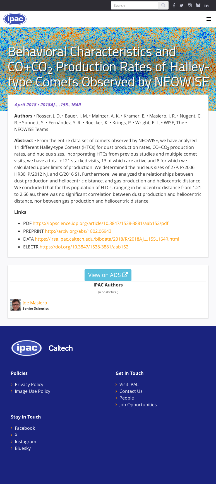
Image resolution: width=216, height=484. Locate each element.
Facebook (25, 428)
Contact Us (131, 391)
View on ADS (108, 275)
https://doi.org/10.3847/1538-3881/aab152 (84, 247)
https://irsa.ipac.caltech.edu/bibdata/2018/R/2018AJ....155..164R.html (107, 239)
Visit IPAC (129, 384)
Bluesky (23, 448)
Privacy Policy (29, 384)
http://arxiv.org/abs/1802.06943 (78, 231)
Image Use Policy (32, 391)
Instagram (25, 441)
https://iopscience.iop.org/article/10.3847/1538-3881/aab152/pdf (100, 223)
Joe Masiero (35, 303)
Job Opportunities (138, 404)
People (126, 398)
